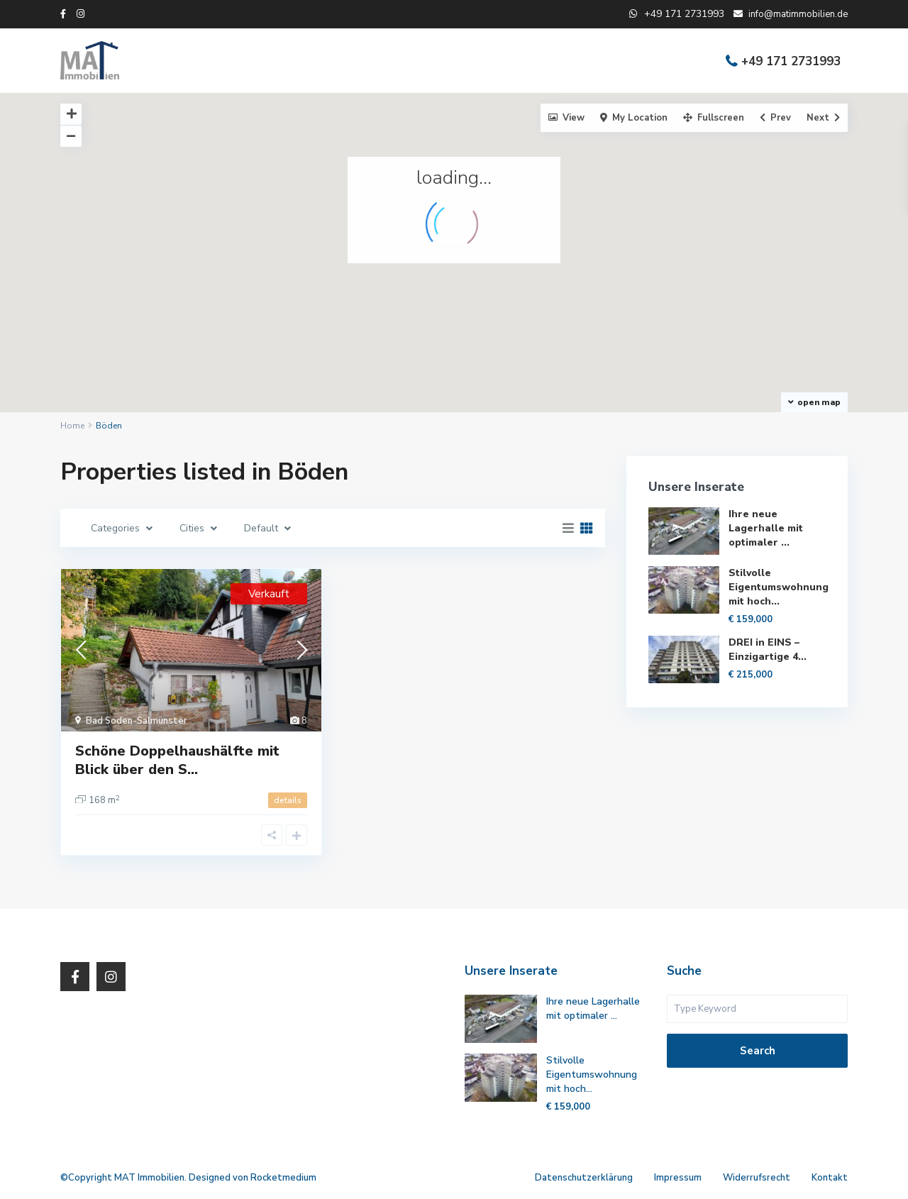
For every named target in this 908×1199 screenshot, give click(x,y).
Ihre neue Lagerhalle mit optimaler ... (766, 528)
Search (757, 1051)
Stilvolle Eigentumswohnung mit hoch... (779, 587)
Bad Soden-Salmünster (136, 720)
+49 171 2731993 (791, 61)
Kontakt (830, 1177)
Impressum (678, 1177)
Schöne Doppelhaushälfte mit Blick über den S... (177, 760)
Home (72, 425)
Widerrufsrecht (756, 1177)
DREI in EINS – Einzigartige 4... (768, 649)
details (287, 800)
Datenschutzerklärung (584, 1177)
